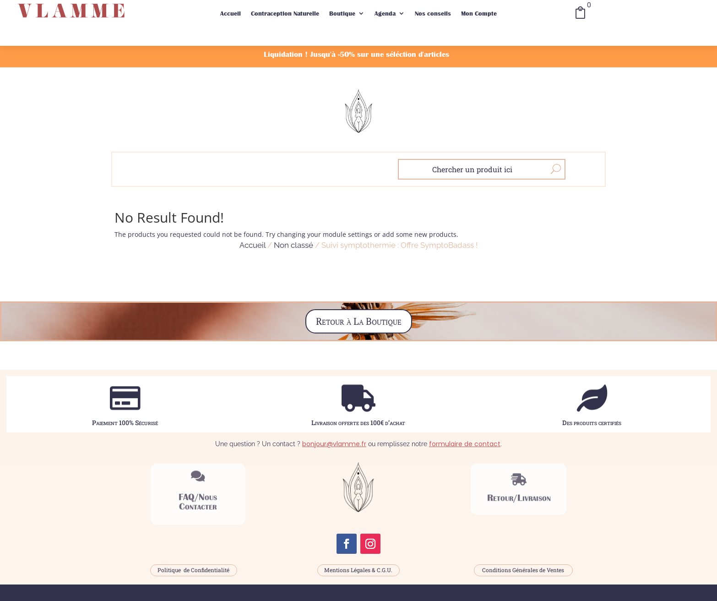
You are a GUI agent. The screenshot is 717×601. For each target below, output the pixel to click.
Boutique (342, 13)
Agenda (385, 13)
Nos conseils (433, 13)
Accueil (230, 13)
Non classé (293, 245)
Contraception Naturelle (285, 13)
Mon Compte (479, 13)
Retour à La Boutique (359, 321)
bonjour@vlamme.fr (334, 443)
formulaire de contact (464, 443)
